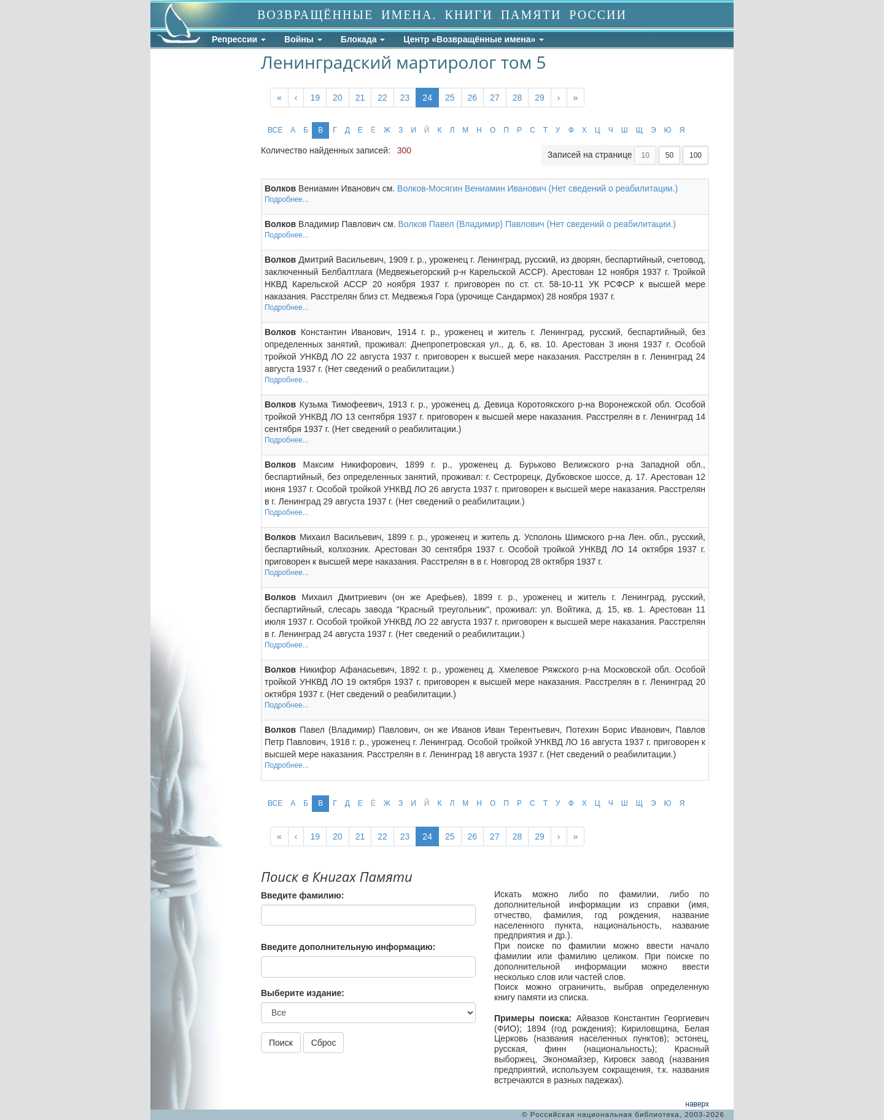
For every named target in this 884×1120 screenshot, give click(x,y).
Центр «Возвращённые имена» (473, 39)
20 (338, 97)
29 (540, 97)
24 (427, 97)
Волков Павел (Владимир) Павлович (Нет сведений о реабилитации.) (537, 224)
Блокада (363, 39)
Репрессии (239, 39)
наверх (697, 1104)
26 (473, 97)
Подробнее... (287, 199)
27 (495, 97)
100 (695, 155)
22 (382, 97)
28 (517, 97)
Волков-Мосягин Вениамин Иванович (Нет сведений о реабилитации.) (537, 188)
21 (360, 97)
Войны (303, 39)
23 (405, 97)
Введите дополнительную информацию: (348, 947)
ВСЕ (275, 130)
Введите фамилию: (302, 895)
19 (315, 97)
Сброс (323, 1043)
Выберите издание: (302, 993)
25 (450, 97)
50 (669, 155)
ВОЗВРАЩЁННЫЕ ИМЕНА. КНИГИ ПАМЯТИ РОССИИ (442, 14)
